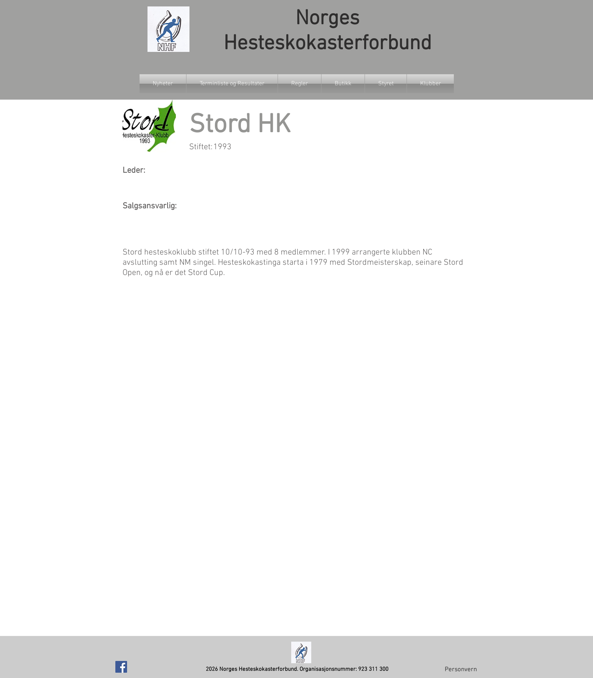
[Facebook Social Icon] (121, 667)
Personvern (461, 669)
